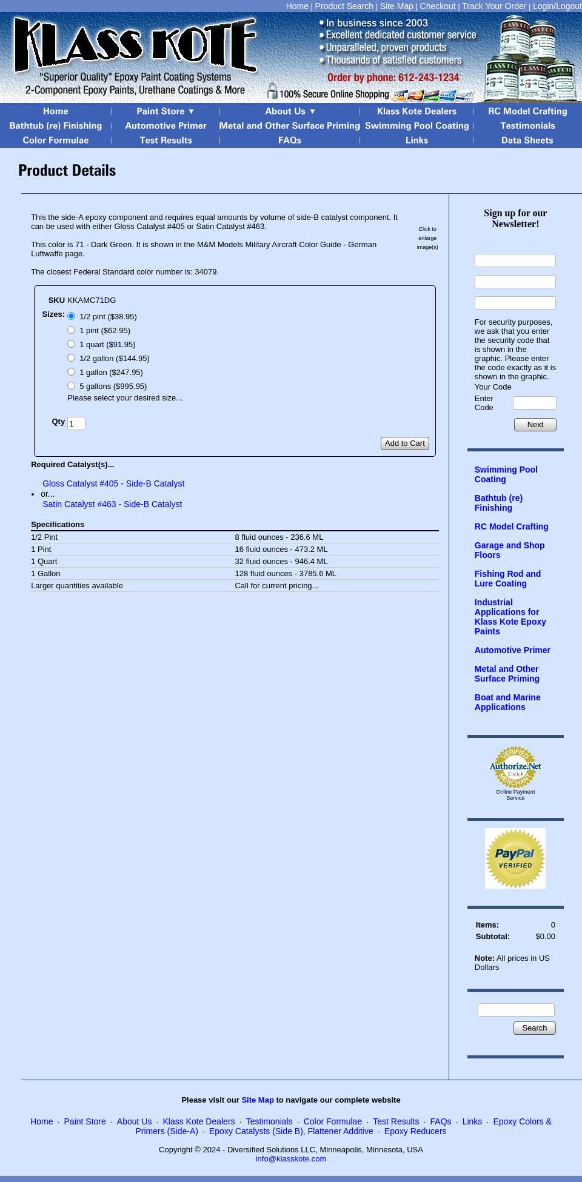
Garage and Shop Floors (510, 550)
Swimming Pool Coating (506, 474)
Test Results (396, 1121)
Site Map (396, 6)
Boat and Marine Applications (508, 702)
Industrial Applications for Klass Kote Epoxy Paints (510, 616)
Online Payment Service (515, 795)
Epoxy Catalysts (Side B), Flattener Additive (291, 1131)
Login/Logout (557, 6)
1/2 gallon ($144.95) (114, 358)
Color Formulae (333, 1121)
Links (473, 1121)
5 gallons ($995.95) (113, 386)
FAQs (441, 1121)
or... (48, 494)
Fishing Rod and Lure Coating (508, 578)
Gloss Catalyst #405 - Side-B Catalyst (113, 483)
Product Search (344, 6)
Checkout (438, 6)
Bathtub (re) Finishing (499, 503)
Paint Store (85, 1121)
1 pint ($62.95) (104, 330)
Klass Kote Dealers (199, 1121)
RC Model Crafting (512, 526)
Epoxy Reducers (415, 1131)
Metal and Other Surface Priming (507, 673)
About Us (134, 1121)
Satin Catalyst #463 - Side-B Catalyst (112, 504)
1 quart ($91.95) (107, 344)
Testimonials (269, 1121)
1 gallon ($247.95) (111, 372)
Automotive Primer (512, 650)
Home (297, 6)
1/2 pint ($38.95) (108, 316)
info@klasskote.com (291, 1158)
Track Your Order (494, 6)
